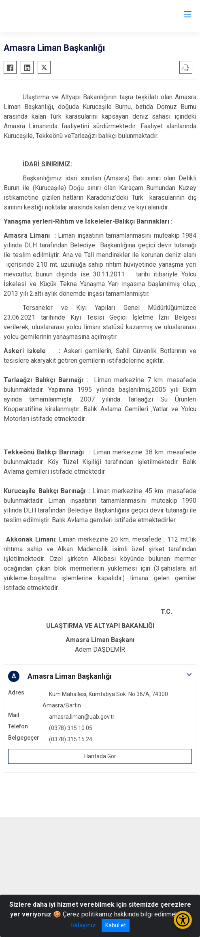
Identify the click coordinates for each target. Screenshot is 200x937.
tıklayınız (83, 925)
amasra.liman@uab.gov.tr (82, 716)
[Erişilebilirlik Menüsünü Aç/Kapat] (183, 920)
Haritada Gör (100, 756)
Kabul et (115, 925)
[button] (100, 676)
